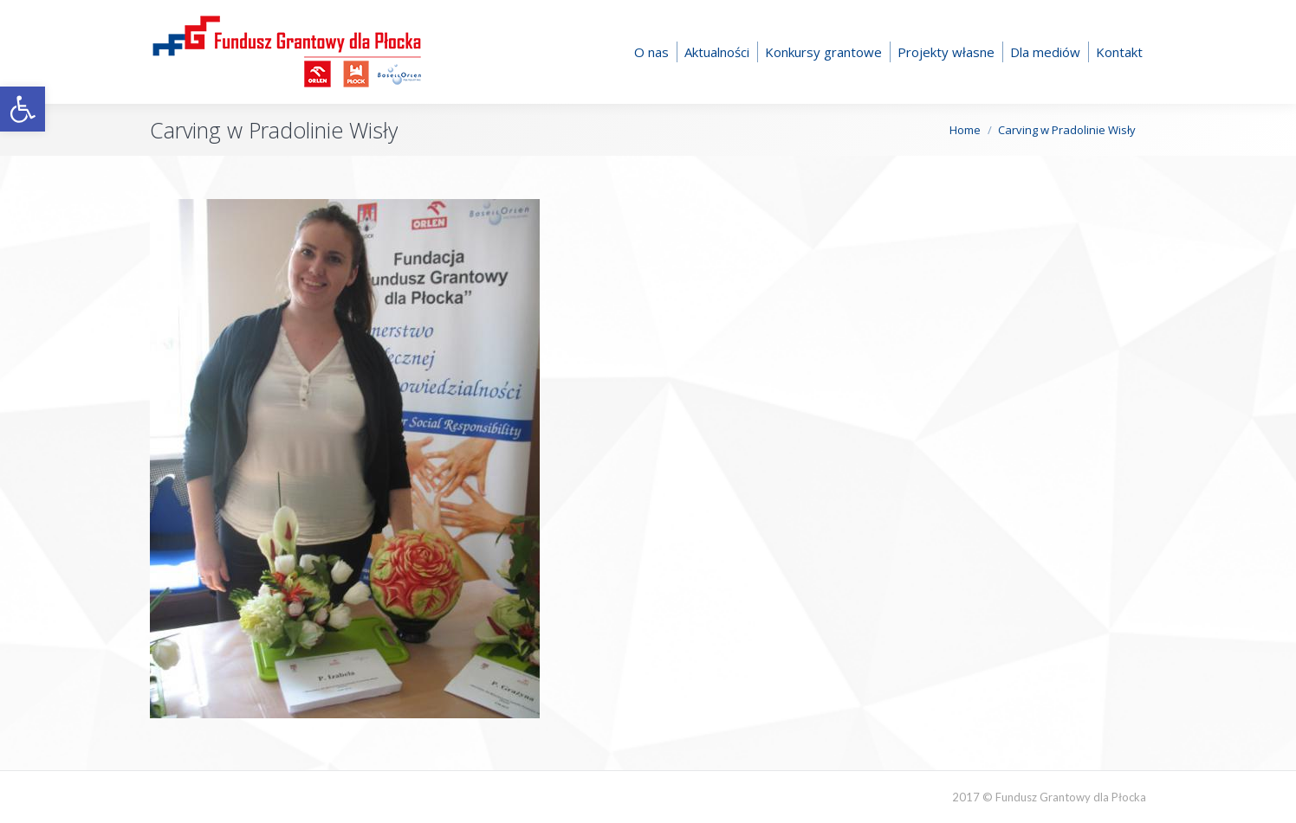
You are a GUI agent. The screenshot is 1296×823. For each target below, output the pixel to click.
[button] (22, 109)
